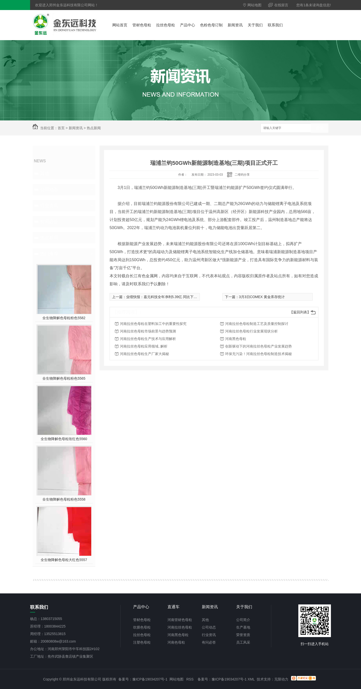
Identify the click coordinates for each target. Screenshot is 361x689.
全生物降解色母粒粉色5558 (63, 499)
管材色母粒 (141, 25)
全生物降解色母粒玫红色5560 (64, 439)
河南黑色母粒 (235, 339)
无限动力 (281, 679)
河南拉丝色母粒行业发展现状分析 (251, 331)
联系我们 (275, 25)
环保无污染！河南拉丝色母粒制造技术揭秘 (258, 354)
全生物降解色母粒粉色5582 (63, 318)
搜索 (320, 128)
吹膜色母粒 (142, 627)
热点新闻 (94, 128)
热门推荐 (49, 253)
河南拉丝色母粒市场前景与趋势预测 (148, 331)
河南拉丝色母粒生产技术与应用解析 (148, 339)
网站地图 (252, 5)
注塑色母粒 (142, 642)
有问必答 (49, 221)
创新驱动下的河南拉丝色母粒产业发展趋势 (258, 346)
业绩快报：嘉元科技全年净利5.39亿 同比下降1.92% (166, 297)
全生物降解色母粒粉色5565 (63, 378)
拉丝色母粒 (165, 25)
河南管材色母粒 (179, 620)
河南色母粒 (176, 642)
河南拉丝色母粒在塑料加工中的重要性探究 (153, 324)
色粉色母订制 (211, 25)
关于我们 (255, 25)
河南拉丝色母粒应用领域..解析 (143, 346)
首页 (61, 128)
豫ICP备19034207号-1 (149, 679)
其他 (44, 173)
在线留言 (278, 5)
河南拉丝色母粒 (179, 627)
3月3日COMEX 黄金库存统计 (262, 297)
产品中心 (187, 25)
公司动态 (49, 189)
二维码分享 (242, 174)
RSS (190, 679)
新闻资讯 (235, 25)
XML (251, 679)
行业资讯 (49, 205)
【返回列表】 (300, 312)
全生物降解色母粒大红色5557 (64, 560)
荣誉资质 (243, 635)
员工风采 (243, 642)
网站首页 (119, 25)
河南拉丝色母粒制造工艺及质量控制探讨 (256, 324)
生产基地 (243, 627)
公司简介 (243, 620)
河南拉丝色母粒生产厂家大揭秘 (144, 354)
